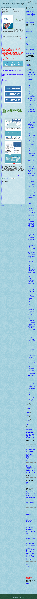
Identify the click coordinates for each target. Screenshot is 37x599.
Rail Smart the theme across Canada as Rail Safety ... (31, 198)
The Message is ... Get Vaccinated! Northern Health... (31, 109)
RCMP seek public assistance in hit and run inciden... (31, 315)
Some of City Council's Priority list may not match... (31, 171)
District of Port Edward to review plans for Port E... (31, 368)
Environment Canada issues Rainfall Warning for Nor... (31, 195)
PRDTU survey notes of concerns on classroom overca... (31, 309)
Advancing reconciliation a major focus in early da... (31, 332)
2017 (28, 416)
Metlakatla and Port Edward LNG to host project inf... (31, 322)
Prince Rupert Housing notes (30, 434)
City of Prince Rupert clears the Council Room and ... (31, 259)
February (29, 409)
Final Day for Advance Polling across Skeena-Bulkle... (31, 376)
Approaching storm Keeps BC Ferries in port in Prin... (31, 190)
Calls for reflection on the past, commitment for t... (31, 75)
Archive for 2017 (28, 44)
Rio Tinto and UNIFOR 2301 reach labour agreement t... (31, 145)
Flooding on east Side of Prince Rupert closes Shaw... (31, 237)
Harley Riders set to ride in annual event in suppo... (31, 301)
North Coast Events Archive (30, 49)
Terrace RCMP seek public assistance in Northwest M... (31, 235)
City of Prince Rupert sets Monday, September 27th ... (31, 307)
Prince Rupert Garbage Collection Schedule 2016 (29, 451)
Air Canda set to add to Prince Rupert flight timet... (31, 115)
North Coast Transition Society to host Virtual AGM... (31, 366)
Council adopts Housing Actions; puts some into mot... (31, 176)
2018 (28, 415)
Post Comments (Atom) (8, 207)
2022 (28, 64)
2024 (28, 61)
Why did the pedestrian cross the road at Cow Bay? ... (31, 325)
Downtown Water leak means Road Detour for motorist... (31, 208)
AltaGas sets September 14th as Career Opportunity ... (31, 399)
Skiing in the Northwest (29, 555)
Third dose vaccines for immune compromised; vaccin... (31, 373)
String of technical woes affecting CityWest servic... (31, 281)
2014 (28, 420)
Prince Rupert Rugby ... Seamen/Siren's (29, 562)
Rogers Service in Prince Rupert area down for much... (31, 318)
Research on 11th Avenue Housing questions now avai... (31, 257)
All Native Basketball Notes (30, 556)
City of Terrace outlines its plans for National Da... (31, 87)
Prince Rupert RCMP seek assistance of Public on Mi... (31, 355)
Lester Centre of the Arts (29, 520)
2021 (28, 65)
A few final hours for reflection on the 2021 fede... (31, 276)
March (29, 408)
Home (13, 205)
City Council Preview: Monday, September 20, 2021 (31, 262)
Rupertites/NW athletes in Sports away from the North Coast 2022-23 (30, 570)
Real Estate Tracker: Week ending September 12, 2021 (31, 392)
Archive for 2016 (28, 45)
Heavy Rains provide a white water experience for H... (31, 161)
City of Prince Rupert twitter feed (30, 448)
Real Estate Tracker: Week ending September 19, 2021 (31, 267)
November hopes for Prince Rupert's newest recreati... (31, 101)
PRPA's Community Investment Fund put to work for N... (31, 169)
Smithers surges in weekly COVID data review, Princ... (31, 330)
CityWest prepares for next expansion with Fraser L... (31, 353)
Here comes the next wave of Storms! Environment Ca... (31, 107)
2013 (28, 421)
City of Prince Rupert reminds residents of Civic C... (31, 85)
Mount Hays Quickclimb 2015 (30, 537)
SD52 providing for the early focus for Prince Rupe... (32, 137)
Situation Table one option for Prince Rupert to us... (31, 135)
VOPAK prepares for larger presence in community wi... (31, 164)
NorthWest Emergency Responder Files (29, 429)
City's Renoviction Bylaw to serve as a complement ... (31, 213)
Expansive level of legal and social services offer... (32, 99)
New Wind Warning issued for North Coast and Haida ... (31, 72)
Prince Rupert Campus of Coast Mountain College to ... (31, 122)
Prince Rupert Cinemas (29, 521)
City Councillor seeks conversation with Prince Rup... (31, 156)
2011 (28, 424)
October (29, 69)
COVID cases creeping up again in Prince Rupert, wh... (31, 193)
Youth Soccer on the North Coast (30, 547)
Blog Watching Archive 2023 (30, 53)
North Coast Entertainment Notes (30, 519)
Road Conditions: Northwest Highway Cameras (30, 443)
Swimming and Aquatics (29, 548)
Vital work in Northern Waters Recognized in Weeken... (31, 240)
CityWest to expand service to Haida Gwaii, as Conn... (31, 389)
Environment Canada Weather (30, 458)
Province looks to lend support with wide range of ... (31, 350)
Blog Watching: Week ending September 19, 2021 (31, 284)
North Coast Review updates (30, 22)
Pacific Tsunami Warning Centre (30, 464)
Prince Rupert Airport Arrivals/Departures (29, 467)
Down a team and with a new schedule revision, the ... (31, 153)
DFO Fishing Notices (29, 454)
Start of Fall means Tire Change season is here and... (31, 142)
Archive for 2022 (28, 38)
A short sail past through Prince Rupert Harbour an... (31, 96)
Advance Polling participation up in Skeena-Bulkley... (30, 343)
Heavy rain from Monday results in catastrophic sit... (31, 179)
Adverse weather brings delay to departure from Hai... (31, 312)
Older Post (23, 205)
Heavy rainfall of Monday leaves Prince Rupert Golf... (31, 206)
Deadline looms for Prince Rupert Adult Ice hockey (31, 82)
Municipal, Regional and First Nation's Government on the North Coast (30, 503)
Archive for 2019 (28, 42)
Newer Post (3, 205)
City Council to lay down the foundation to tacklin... (32, 251)
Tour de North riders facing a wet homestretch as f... (31, 173)
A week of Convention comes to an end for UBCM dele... (31, 296)
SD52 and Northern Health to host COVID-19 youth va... (31, 338)
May (28, 405)
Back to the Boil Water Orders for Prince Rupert (31, 224)
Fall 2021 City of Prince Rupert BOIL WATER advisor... (31, 226)
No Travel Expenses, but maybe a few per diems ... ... (31, 384)
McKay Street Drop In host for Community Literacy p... (31, 294)
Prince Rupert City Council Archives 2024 (30, 438)
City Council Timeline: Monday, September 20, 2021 (31, 219)
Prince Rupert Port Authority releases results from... (32, 211)
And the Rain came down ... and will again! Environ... (31, 203)
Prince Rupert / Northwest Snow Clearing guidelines (30, 31)
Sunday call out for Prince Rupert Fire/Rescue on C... (31, 232)
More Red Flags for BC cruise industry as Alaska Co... (31, 340)
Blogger (23, 597)
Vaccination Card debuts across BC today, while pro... (31, 379)
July (28, 403)
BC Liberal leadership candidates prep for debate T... (31, 140)
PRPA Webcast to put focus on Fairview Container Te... (31, 112)
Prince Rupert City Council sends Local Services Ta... (31, 182)
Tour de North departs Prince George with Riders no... (31, 290)
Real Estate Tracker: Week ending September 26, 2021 (31, 148)
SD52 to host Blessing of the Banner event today (31, 255)
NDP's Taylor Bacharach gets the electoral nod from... (31, 363)
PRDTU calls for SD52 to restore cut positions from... (31, 335)
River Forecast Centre (29, 465)
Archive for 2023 (28, 37)
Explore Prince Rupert (29, 431)
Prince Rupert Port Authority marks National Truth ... (32, 117)
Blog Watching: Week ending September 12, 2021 (31, 395)
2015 (28, 419)
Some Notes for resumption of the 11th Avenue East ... (31, 94)
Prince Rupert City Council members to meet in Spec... (31, 91)
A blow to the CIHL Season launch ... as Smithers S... (32, 360)
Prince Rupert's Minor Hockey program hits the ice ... (31, 346)
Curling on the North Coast (30, 559)
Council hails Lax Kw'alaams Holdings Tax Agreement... (31, 184)
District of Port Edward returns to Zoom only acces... (31, 371)
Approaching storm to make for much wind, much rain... (31, 273)
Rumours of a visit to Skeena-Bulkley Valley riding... (31, 358)
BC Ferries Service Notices (30, 453)
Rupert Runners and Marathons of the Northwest (30, 566)
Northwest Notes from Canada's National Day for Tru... (31, 77)
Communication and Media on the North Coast (30, 494)
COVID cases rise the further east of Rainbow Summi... (31, 80)
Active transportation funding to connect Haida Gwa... (31, 287)
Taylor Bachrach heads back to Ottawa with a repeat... (31, 243)
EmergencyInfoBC (28, 457)
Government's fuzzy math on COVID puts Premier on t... (31, 125)
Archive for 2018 (28, 43)
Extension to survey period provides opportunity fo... (31, 381)
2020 (28, 412)
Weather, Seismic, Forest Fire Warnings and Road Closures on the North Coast (30, 514)
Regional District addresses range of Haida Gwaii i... (31, 130)
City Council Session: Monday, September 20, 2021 (31, 265)
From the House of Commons (30, 483)
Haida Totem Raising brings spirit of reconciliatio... (31, 397)
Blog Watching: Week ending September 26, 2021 (31, 151)
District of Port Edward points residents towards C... (31, 128)
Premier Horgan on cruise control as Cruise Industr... (31, 327)
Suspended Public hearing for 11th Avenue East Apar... (31, 201)
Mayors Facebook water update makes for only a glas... (31, 216)
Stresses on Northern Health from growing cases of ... (31, 229)
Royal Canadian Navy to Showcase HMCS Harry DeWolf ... (31, 104)
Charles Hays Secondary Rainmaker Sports (29, 528)
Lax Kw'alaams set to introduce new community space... (32, 386)
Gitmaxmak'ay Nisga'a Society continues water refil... (31, 133)
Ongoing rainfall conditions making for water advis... (31, 166)
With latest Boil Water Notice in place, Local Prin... (31, 221)
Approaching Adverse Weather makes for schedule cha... (31, 279)
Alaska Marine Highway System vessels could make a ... (31, 304)
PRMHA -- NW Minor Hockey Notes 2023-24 (30, 533)
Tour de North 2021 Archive (31, 291)
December (29, 66)
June (29, 404)
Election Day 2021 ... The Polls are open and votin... (31, 270)
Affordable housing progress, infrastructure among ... (31, 299)
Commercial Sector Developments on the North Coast (30, 491)
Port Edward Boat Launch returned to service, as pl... (31, 120)
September (29, 70)
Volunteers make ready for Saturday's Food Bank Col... (31, 187)
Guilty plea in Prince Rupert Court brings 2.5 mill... (31, 320)
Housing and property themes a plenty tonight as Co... (31, 246)
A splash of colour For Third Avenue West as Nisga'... (31, 158)
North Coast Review (12, 3)
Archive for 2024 (28, 36)
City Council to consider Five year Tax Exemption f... (31, 248)
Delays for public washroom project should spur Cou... (32, 253)
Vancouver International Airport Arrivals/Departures (30, 471)
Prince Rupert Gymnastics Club (30, 542)
